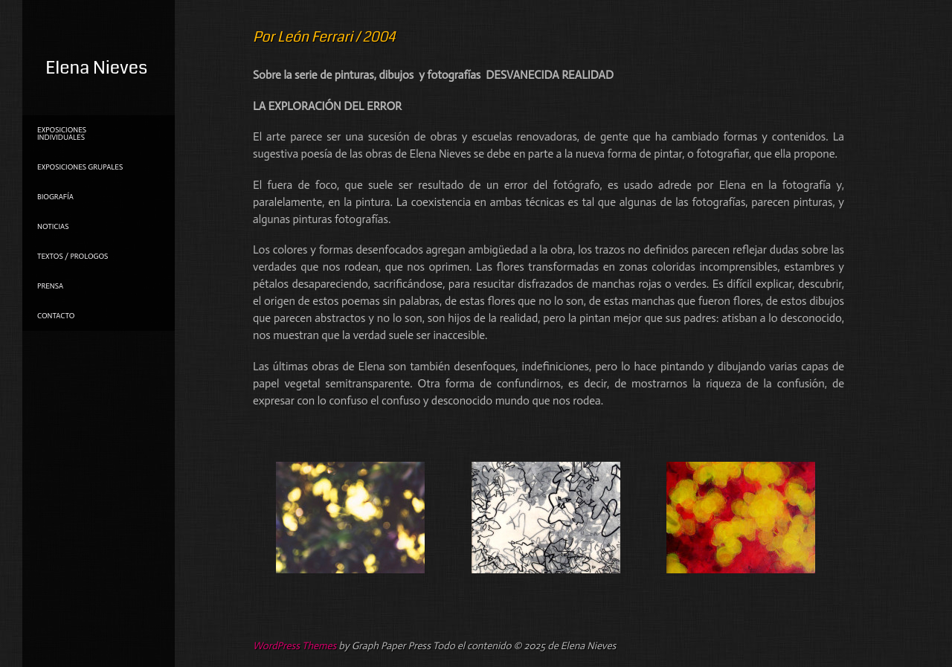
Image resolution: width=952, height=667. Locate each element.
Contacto (55, 316)
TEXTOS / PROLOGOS (72, 256)
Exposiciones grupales (80, 167)
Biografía (55, 197)
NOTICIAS (52, 226)
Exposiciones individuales (61, 134)
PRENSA (50, 286)
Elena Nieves (96, 67)
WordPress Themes (294, 645)
